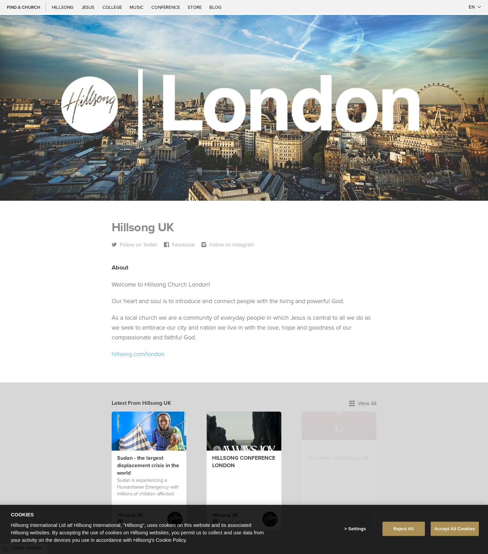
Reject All (403, 528)
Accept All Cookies (454, 528)
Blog (215, 7)
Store (195, 7)
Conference (166, 7)
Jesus (88, 7)
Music (137, 7)
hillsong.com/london (138, 354)
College (112, 7)
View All (362, 403)
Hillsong (63, 7)
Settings (357, 528)
